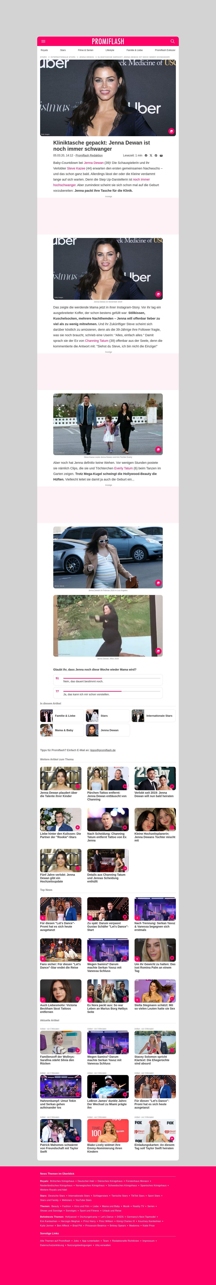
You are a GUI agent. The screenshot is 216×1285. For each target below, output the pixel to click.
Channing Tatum (96, 341)
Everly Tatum (123, 468)
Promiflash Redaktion (89, 155)
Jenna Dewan (94, 163)
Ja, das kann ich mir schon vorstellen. (86, 694)
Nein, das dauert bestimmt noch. (83, 681)
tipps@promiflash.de (103, 750)
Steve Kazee (76, 168)
